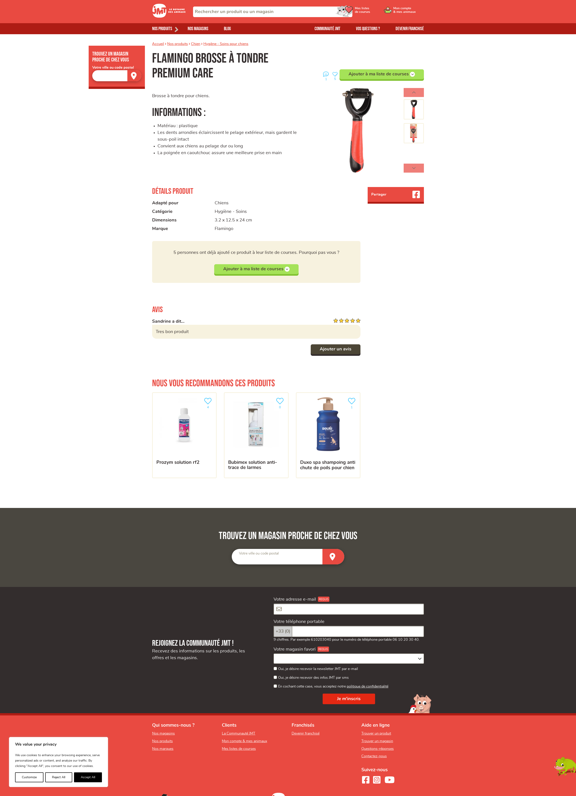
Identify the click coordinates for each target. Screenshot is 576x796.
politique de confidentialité (367, 686)
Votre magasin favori (295, 649)
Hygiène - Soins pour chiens (225, 44)
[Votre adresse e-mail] (349, 609)
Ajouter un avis (335, 349)
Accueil (158, 44)
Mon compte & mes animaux (244, 741)
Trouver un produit (376, 733)
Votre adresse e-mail (295, 599)
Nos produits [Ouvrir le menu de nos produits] (162, 29)
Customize (29, 777)
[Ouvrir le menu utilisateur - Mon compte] (409, 11)
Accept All (88, 777)
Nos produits (177, 44)
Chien (195, 44)
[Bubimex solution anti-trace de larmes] (256, 435)
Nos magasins (198, 29)
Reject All (58, 777)
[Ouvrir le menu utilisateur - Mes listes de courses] (374, 11)
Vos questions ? (368, 29)
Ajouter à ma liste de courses (382, 74)
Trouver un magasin (377, 741)
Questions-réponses (377, 749)
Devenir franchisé (410, 29)
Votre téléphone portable (299, 621)
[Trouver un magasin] (134, 75)
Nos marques (162, 749)
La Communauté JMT (238, 733)
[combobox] (272, 12)
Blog (227, 29)
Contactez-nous (374, 756)
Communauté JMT (327, 29)
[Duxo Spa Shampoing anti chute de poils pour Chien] (328, 435)
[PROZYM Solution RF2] (184, 435)
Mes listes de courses (239, 749)
